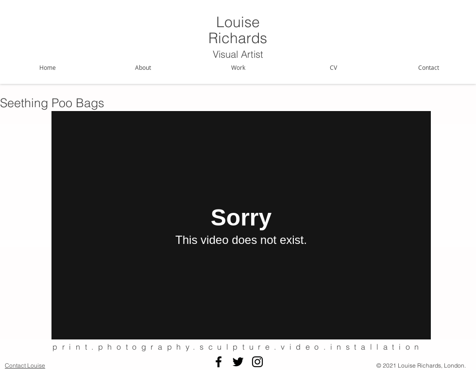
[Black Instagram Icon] (257, 361)
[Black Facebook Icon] (218, 361)
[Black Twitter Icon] (238, 361)
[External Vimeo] (241, 225)
